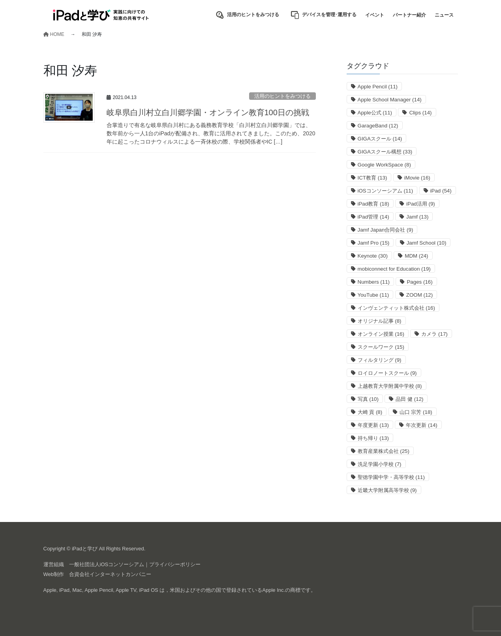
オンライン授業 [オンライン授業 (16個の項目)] (381, 334)
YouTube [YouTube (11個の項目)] (373, 295)
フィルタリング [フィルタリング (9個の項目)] (380, 360)
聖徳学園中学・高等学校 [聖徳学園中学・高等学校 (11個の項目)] (391, 477)
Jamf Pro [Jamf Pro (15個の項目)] (374, 243)
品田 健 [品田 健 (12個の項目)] (409, 399)
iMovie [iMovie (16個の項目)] (417, 178)
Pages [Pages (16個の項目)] (419, 282)
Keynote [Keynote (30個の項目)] (373, 256)
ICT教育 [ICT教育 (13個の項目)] (372, 178)
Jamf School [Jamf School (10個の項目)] (427, 243)
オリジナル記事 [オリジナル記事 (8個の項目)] (380, 321)
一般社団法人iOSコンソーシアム (106, 564)
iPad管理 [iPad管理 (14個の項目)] (373, 217)
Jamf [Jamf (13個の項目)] (417, 217)
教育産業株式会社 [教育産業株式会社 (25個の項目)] (383, 451)
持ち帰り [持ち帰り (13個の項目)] (373, 438)
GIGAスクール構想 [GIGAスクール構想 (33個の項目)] (385, 152)
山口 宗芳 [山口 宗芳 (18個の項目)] (416, 412)
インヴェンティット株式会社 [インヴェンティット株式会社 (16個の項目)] (396, 308)
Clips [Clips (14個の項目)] (420, 113)
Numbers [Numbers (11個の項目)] (374, 282)
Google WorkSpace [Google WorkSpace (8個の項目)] (384, 165)
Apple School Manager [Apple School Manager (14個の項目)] (390, 100)
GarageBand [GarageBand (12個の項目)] (378, 126)
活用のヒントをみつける (282, 96)
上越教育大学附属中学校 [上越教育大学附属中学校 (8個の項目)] (390, 386)
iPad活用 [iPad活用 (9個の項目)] (420, 204)
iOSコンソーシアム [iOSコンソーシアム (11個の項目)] (385, 191)
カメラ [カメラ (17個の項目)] (434, 334)
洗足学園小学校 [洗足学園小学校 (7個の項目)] (380, 464)
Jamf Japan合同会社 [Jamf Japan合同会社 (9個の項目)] (385, 230)
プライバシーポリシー (175, 564)
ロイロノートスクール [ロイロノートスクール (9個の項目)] (387, 373)
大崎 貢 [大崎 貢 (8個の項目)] (370, 412)
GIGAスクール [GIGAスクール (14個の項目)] (380, 139)
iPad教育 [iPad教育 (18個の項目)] (373, 204)
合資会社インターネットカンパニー (110, 574)
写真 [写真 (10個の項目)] (368, 399)
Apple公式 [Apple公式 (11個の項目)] (375, 113)
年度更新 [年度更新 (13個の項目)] (373, 425)
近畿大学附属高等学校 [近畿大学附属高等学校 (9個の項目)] (387, 490)
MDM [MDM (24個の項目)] (416, 256)
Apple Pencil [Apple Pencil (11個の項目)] (378, 87)
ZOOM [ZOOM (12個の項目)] (419, 295)
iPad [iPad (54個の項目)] (441, 191)
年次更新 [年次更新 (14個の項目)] (421, 425)
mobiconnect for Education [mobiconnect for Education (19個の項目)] (394, 269)
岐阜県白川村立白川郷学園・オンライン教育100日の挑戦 (208, 112)
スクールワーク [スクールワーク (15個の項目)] (381, 347)
